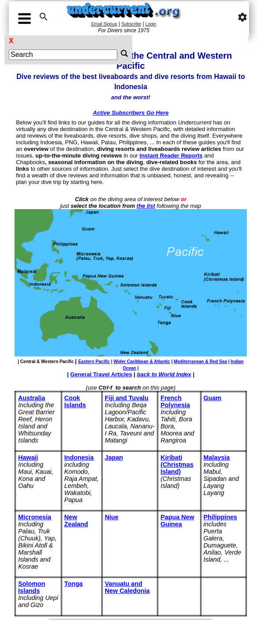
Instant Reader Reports (171, 155)
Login (150, 24)
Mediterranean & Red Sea (200, 361)
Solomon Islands (31, 587)
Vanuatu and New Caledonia (127, 587)
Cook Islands (75, 401)
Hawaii (28, 457)
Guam (213, 397)
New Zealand (76, 521)
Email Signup (104, 24)
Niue (112, 517)
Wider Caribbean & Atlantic (141, 361)
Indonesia (79, 457)
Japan (114, 457)
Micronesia (34, 517)
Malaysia (217, 457)
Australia (31, 397)
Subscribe (131, 24)
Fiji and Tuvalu (127, 397)
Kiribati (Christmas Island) (177, 464)
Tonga (73, 583)
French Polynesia (175, 401)
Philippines (220, 517)
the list (146, 205)
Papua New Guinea (177, 521)
